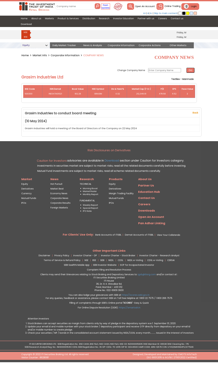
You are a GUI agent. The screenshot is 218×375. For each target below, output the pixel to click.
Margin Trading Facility (121, 204)
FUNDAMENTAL (87, 211)
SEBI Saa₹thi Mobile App (76, 275)
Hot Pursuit (56, 194)
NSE (26, 32)
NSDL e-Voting (135, 271)
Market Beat (57, 199)
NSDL (111, 271)
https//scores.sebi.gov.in (136, 305)
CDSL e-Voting (155, 271)
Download (111, 171)
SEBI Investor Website (105, 275)
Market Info (40, 55)
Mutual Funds (28, 209)
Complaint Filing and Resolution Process (109, 280)
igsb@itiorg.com (147, 285)
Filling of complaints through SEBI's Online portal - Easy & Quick (109, 313)
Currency (26, 204)
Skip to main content (165, 13)
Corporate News (59, 209)
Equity (24, 194)
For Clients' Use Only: (78, 245)
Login (194, 6)
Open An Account (145, 6)
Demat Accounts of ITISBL (139, 245)
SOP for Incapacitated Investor (137, 275)
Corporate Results (60, 213)
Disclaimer (44, 266)
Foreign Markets (59, 218)
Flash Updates (105, 6)
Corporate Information (65, 55)
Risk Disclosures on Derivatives (109, 161)
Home (25, 55)
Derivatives (27, 199)
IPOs (23, 213)
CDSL (120, 271)
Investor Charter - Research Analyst (159, 266)
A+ (144, 13)
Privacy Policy (61, 266)
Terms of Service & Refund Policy (62, 271)
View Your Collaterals (168, 245)
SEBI (102, 271)
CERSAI (171, 271)
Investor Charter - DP (85, 266)
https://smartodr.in (129, 318)
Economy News (58, 204)
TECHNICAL (85, 194)
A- (151, 13)
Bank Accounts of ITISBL (108, 245)
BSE (26, 36)
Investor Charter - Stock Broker (118, 266)
